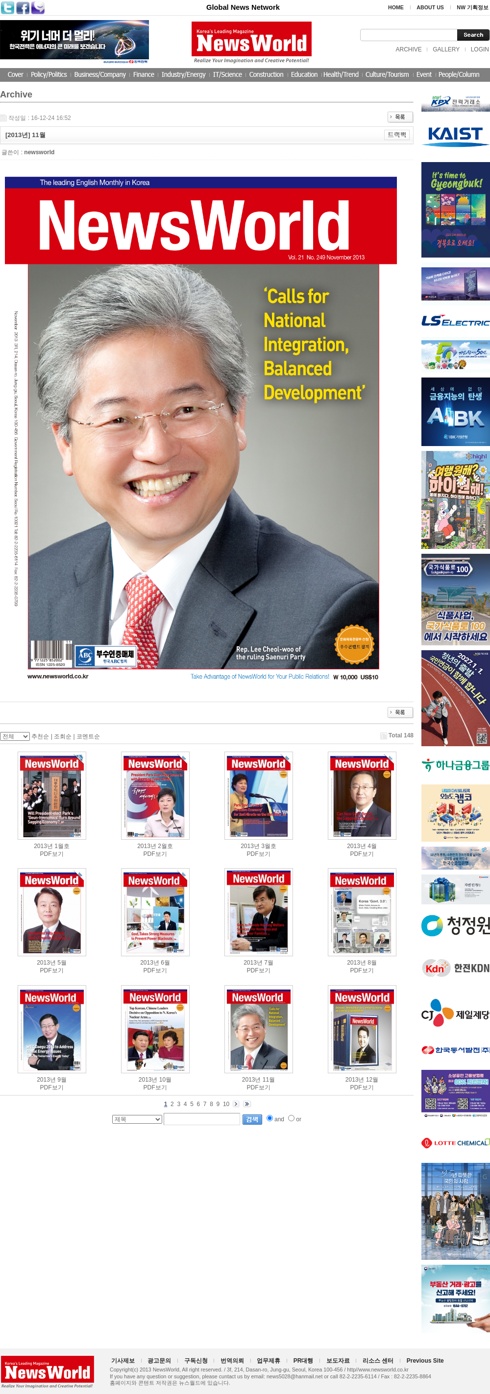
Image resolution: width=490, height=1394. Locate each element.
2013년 (43, 846)
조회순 (63, 736)
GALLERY (446, 49)
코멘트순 (88, 736)
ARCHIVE (408, 49)
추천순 (40, 736)
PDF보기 (52, 854)
